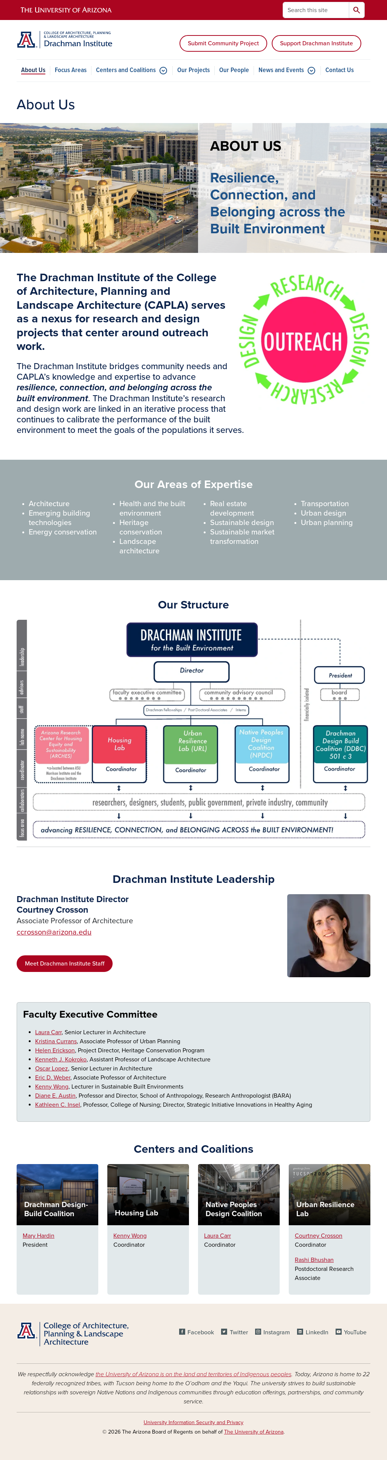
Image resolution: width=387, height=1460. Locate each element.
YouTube (355, 1332)
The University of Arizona (253, 1432)
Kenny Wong (51, 1086)
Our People (234, 70)
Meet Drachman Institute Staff (64, 963)
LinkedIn (317, 1332)
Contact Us (339, 70)
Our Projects (193, 70)
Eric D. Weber (52, 1077)
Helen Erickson (55, 1050)
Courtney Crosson (318, 1236)
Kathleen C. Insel (57, 1105)
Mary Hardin (38, 1236)
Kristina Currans (56, 1041)
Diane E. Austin (55, 1096)
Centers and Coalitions (126, 70)
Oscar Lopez (51, 1068)
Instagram (276, 1332)
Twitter (239, 1332)
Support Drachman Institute (316, 43)
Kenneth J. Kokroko (61, 1059)
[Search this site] (316, 10)
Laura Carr (48, 1032)
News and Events (281, 70)
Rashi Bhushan (314, 1260)
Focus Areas (71, 70)
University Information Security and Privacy (193, 1422)
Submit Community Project (223, 43)
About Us (33, 70)
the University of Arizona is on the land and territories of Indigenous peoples (193, 1374)
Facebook (200, 1332)
